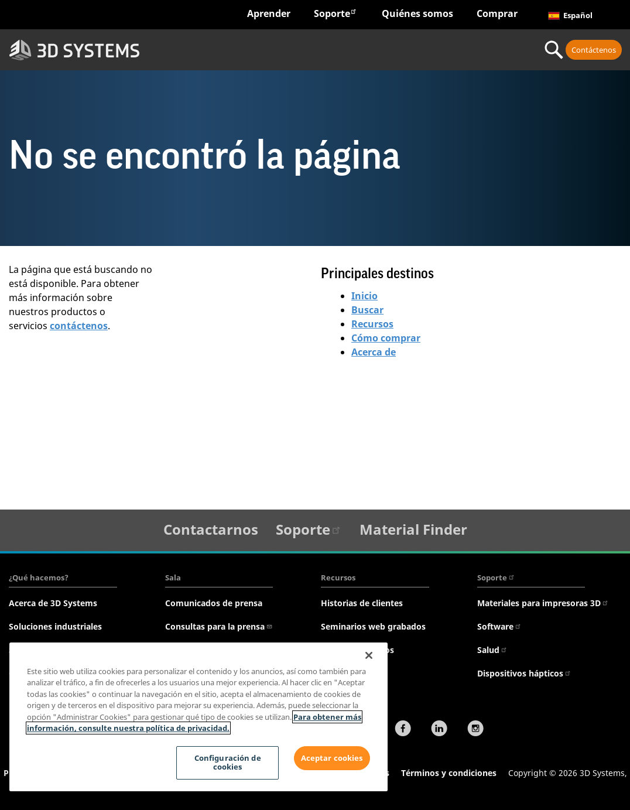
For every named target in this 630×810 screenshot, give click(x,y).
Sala (173, 577)
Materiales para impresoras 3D (543, 603)
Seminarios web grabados (373, 626)
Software (499, 626)
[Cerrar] (369, 655)
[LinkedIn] (439, 729)
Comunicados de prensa (213, 603)
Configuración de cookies (226, 763)
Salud (492, 649)
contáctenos (79, 325)
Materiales (389, 49)
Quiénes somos (417, 13)
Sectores (197, 49)
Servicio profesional (475, 49)
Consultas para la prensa (219, 626)
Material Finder (413, 529)
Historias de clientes (362, 603)
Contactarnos (210, 529)
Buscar (367, 309)
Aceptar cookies (332, 758)
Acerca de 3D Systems (53, 603)
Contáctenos (593, 50)
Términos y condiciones (449, 772)
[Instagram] (475, 729)
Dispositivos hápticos (524, 673)
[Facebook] (402, 729)
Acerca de (373, 352)
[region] (198, 716)
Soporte (335, 13)
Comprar (497, 13)
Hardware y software (283, 49)
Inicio (364, 295)
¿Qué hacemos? (39, 577)
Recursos (372, 323)
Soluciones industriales (55, 626)
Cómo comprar (385, 337)
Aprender (268, 13)
